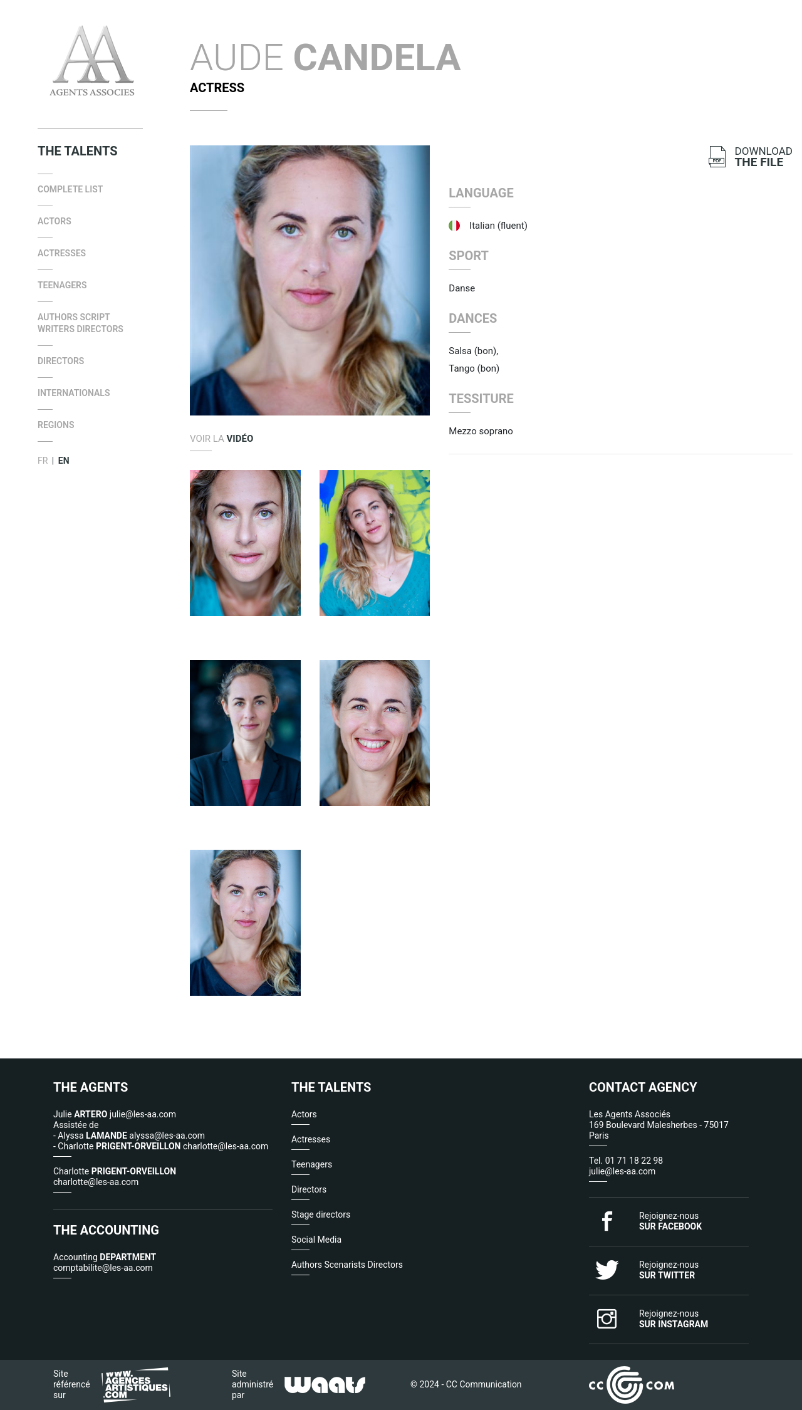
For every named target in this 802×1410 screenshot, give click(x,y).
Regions (56, 425)
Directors (61, 361)
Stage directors (320, 1214)
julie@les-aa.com (622, 1171)
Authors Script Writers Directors (80, 323)
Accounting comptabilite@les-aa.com (104, 1262)
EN (64, 461)
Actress (217, 87)
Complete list (70, 189)
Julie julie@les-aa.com (114, 1114)
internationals (74, 393)
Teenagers (62, 285)
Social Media (316, 1240)
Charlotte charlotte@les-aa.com (114, 1176)
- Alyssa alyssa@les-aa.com (129, 1136)
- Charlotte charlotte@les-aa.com (160, 1146)
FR (43, 461)
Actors (54, 221)
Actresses (62, 253)
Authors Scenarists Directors (347, 1265)
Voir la (221, 438)
